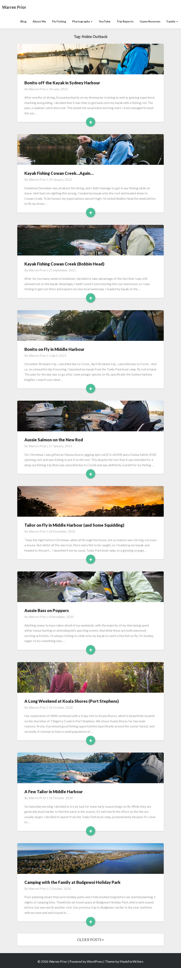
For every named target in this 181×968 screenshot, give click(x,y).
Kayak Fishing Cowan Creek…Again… (59, 173)
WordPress (95, 961)
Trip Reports (125, 21)
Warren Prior (38, 89)
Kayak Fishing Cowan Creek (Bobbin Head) (64, 263)
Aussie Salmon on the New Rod (53, 439)
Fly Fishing (59, 21)
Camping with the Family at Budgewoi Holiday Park (72, 882)
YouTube (104, 21)
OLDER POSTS (90, 939)
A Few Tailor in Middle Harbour (53, 791)
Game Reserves (150, 21)
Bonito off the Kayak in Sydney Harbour (62, 82)
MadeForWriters (131, 961)
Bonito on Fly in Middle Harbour (54, 349)
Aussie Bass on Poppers (46, 610)
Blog (23, 21)
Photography (82, 21)
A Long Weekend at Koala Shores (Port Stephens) (71, 701)
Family (172, 21)
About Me (39, 21)
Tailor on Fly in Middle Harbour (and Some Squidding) (74, 525)
